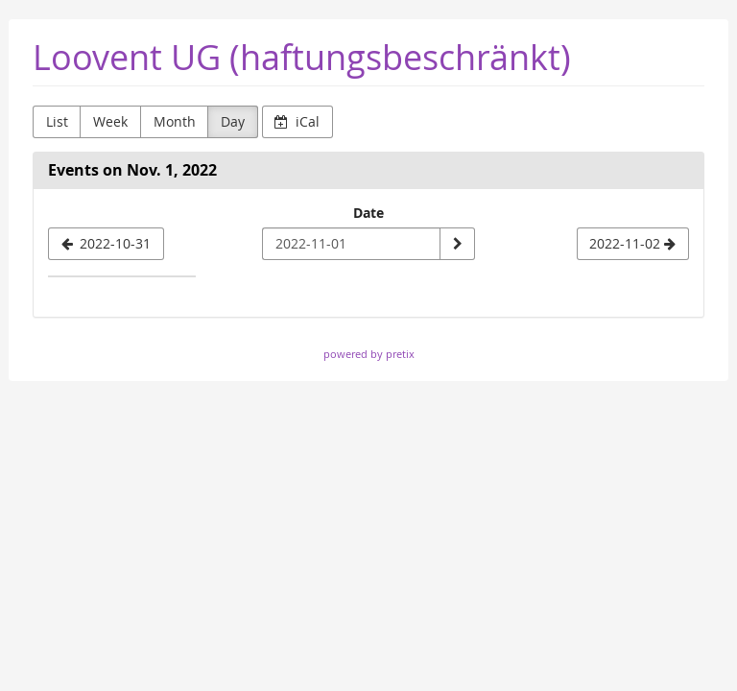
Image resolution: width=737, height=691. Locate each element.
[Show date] (457, 243)
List (57, 121)
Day (233, 121)
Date (368, 212)
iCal (297, 121)
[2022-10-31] (106, 243)
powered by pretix (369, 353)
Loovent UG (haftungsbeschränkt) (302, 57)
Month (175, 121)
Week (110, 121)
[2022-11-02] (633, 243)
